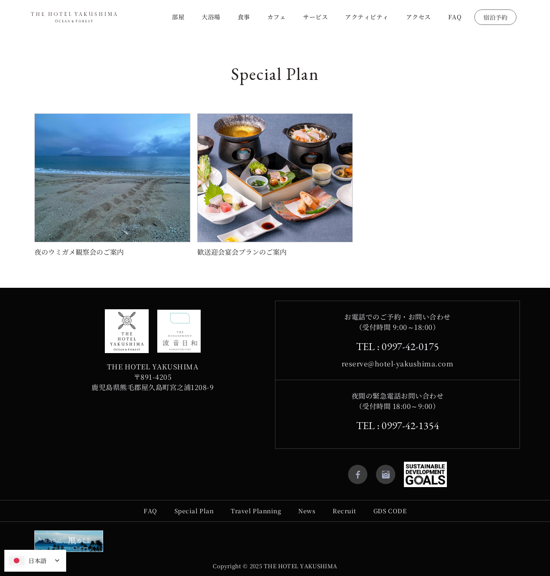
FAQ (455, 16)
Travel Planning (256, 510)
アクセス (418, 16)
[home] (74, 17)
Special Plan (194, 510)
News (306, 510)
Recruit (344, 510)
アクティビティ (367, 16)
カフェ (276, 16)
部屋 (178, 16)
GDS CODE (390, 510)
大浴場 (211, 16)
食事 (244, 16)
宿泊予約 (495, 17)
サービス (315, 16)
